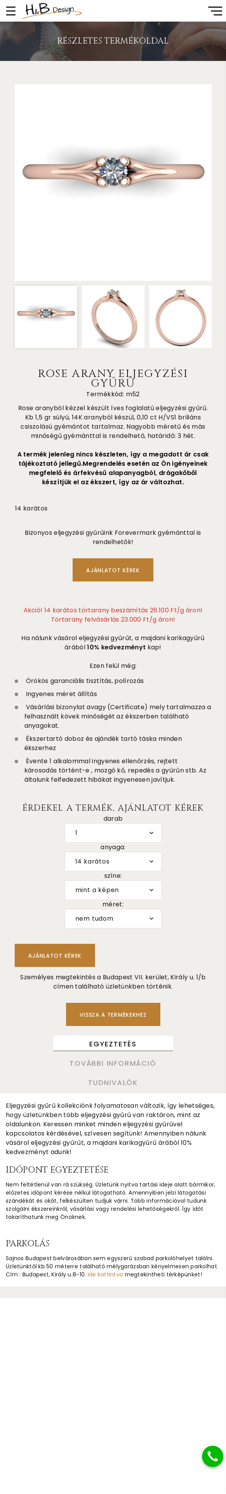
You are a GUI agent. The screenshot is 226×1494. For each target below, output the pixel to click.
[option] (113, 182)
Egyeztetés (113, 1044)
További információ (113, 1063)
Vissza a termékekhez (113, 1015)
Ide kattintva (105, 1274)
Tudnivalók (113, 1082)
